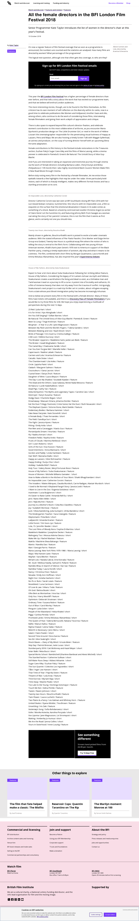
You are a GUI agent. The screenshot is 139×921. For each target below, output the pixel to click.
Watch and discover (22, 3)
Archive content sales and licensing (20, 838)
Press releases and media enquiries (105, 838)
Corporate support (56, 843)
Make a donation (56, 851)
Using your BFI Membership (60, 838)
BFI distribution (13, 834)
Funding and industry (61, 3)
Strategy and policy (99, 834)
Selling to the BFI (13, 851)
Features (67, 10)
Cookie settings (96, 914)
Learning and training (41, 3)
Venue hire (11, 843)
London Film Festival (52, 96)
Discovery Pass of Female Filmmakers (87, 299)
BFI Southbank (56, 871)
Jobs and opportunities (100, 843)
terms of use (87, 85)
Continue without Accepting (130, 909)
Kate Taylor (14, 45)
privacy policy (99, 85)
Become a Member (116, 3)
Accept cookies (110, 914)
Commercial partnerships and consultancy (23, 855)
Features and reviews (53, 10)
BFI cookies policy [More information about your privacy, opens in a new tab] (42, 917)
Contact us (96, 847)
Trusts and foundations (58, 847)
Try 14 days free (87, 753)
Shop (128, 3)
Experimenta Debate (90, 256)
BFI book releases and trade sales (19, 847)
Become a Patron (56, 834)
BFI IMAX (95, 871)
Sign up (84, 78)
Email (63, 77)
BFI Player (11, 871)
